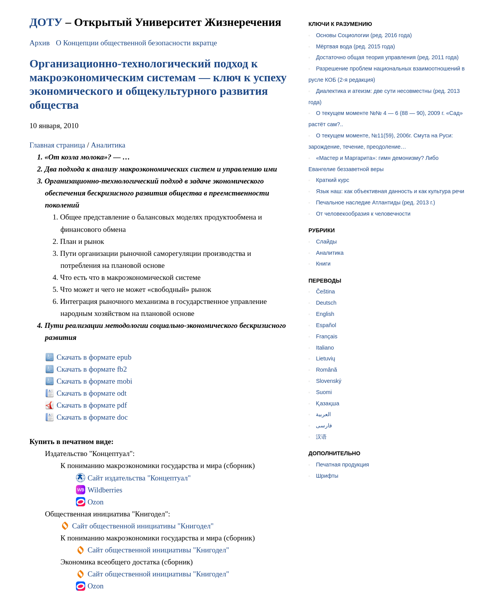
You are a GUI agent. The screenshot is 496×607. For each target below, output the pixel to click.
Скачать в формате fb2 (92, 369)
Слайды (326, 241)
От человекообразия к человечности (363, 214)
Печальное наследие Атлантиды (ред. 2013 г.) (375, 202)
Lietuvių (325, 358)
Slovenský (328, 381)
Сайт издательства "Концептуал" (139, 478)
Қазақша (327, 403)
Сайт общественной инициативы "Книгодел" (143, 526)
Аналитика (108, 145)
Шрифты (327, 476)
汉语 (321, 437)
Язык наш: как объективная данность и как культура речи (390, 191)
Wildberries (105, 490)
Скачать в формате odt (92, 393)
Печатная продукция (342, 464)
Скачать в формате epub (94, 357)
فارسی (324, 425)
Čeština (325, 291)
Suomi (324, 392)
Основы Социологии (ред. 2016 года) (364, 35)
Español (326, 325)
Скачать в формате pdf (92, 405)
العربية (323, 414)
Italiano (325, 348)
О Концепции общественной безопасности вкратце (136, 43)
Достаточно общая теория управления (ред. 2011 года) (387, 57)
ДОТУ (45, 21)
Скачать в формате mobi (95, 381)
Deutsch (326, 303)
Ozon (96, 502)
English (325, 314)
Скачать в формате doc (92, 417)
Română (326, 370)
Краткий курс (332, 180)
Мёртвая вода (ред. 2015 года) (355, 46)
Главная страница (57, 145)
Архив (39, 43)
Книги (323, 264)
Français (326, 336)
